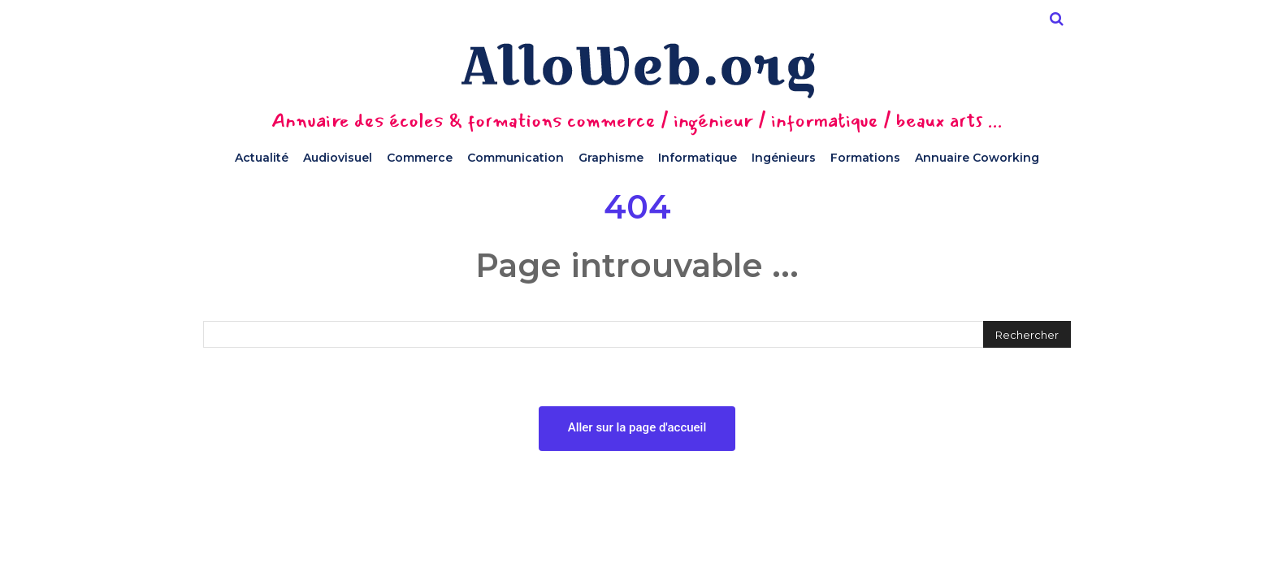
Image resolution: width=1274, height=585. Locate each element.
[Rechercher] (1027, 334)
